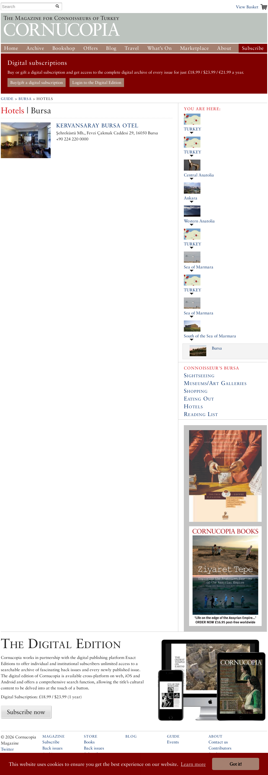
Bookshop (63, 48)
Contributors (219, 748)
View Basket (247, 6)
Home (11, 48)
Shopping (196, 391)
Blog (111, 48)
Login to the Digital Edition (96, 82)
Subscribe (253, 48)
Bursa (25, 99)
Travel (132, 48)
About (224, 48)
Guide (7, 99)
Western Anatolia (199, 221)
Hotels (193, 406)
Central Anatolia (199, 175)
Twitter (7, 749)
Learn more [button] (193, 764)
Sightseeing (199, 375)
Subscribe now (26, 711)
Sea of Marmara (198, 267)
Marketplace (194, 48)
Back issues (52, 748)
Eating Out (199, 398)
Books (89, 742)
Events (173, 742)
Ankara (190, 198)
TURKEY (192, 129)
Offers (90, 48)
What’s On (159, 48)
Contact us (218, 742)
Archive (35, 48)
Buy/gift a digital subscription (36, 82)
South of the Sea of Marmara (210, 335)
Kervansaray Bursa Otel (97, 125)
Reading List (201, 414)
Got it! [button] (236, 764)
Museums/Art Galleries (215, 383)
